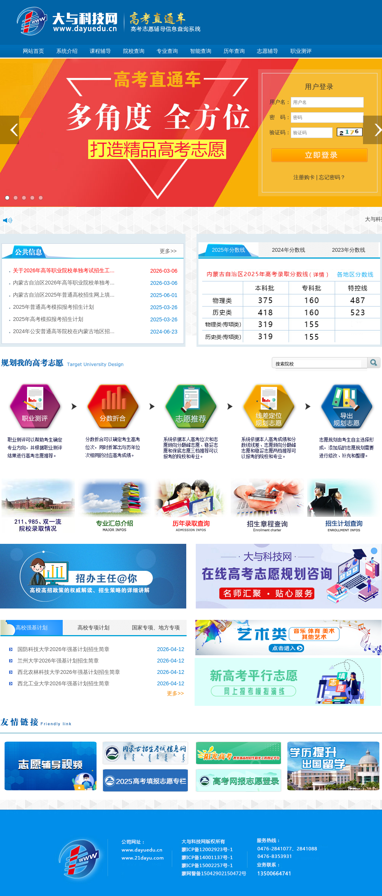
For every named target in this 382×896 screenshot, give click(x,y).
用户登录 (319, 87)
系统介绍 (67, 51)
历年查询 (234, 51)
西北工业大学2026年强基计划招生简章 (63, 683)
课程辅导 (100, 51)
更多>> (168, 251)
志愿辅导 (267, 51)
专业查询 (167, 51)
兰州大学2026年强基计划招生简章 (57, 661)
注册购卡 (304, 177)
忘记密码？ (332, 177)
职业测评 (301, 51)
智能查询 (200, 51)
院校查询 (133, 51)
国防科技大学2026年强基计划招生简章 (63, 649)
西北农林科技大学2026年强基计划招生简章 (68, 672)
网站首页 (33, 51)
